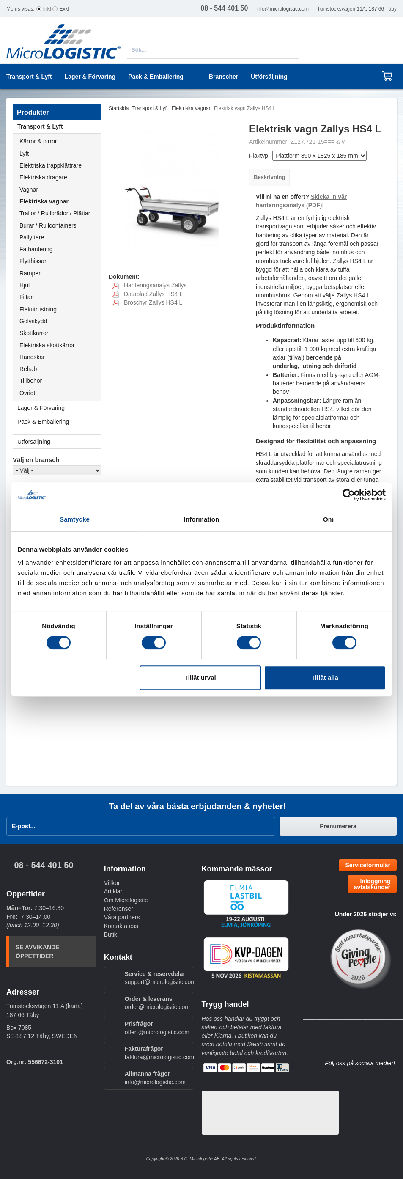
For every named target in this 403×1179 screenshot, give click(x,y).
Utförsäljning (269, 76)
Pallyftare (31, 237)
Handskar (32, 357)
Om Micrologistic (126, 900)
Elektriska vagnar (44, 201)
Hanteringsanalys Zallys (149, 285)
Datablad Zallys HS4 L (147, 294)
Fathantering (36, 249)
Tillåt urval (200, 677)
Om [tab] (328, 519)
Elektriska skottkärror (47, 345)
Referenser (118, 908)
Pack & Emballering (59, 421)
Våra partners (122, 917)
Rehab (28, 369)
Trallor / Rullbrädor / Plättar (54, 213)
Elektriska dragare (43, 177)
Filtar (26, 297)
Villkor (112, 882)
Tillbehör (30, 380)
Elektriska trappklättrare (50, 165)
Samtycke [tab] (75, 519)
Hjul (24, 285)
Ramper (30, 273)
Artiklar (113, 891)
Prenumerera (338, 826)
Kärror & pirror (38, 141)
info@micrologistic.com (282, 9)
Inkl (47, 9)
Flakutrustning (38, 309)
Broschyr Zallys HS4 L (147, 302)
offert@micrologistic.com (157, 1032)
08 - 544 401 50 (43, 865)
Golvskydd (33, 321)
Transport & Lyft (59, 126)
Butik (110, 934)
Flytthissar (33, 261)
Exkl (64, 9)
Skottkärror (33, 333)
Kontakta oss (121, 926)
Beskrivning (269, 177)
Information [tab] (201, 519)
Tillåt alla (324, 677)
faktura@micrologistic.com (159, 1057)
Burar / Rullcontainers (48, 225)
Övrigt (27, 393)
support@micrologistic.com (160, 981)
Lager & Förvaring (59, 407)
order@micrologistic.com (157, 1006)
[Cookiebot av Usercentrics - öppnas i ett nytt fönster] (349, 495)
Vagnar (28, 189)
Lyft (24, 153)
